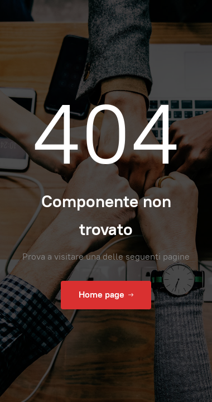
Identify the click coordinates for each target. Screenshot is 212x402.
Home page (106, 295)
